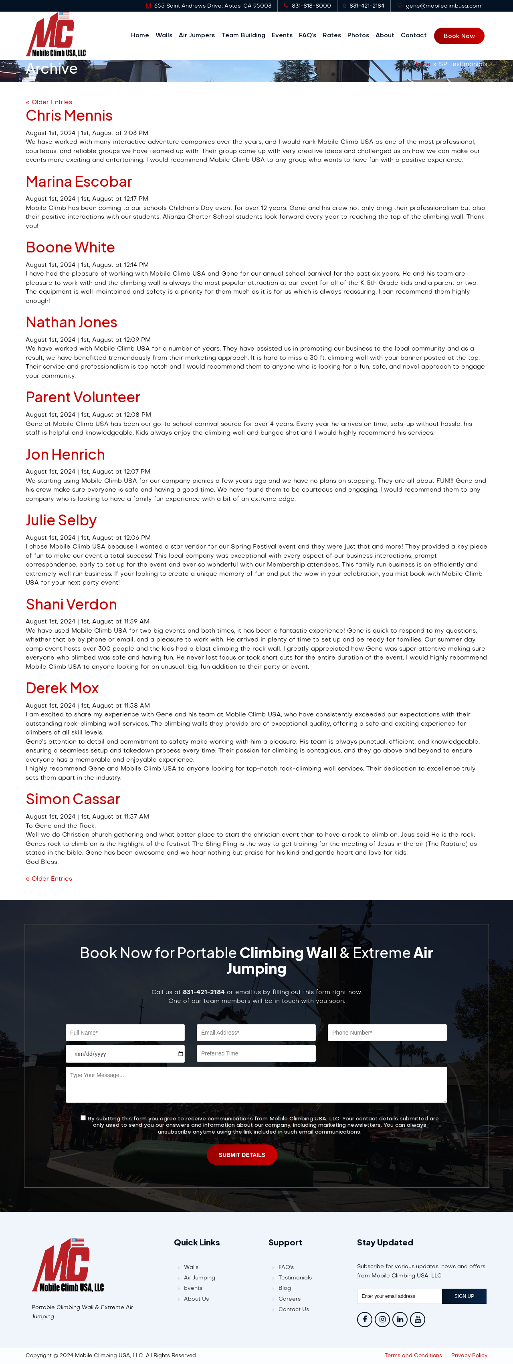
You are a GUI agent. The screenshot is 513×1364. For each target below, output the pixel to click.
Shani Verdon (71, 603)
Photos (361, 35)
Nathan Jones (71, 321)
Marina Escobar (79, 181)
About (387, 35)
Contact (417, 35)
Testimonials (295, 1277)
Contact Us (294, 1309)
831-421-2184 (363, 6)
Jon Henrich (65, 453)
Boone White (70, 246)
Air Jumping (199, 1277)
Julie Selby (61, 519)
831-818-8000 (307, 6)
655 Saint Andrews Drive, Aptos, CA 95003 (208, 6)
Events (285, 35)
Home (143, 35)
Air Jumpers (200, 35)
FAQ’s (310, 35)
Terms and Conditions (413, 1355)
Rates (334, 35)
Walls (166, 35)
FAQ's (286, 1267)
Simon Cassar (73, 798)
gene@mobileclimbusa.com (439, 6)
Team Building (246, 35)
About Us (196, 1298)
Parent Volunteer (83, 396)
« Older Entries (49, 102)
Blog (285, 1288)
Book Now (462, 36)
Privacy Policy (469, 1355)
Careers (290, 1298)
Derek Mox (62, 687)
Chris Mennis (69, 114)
